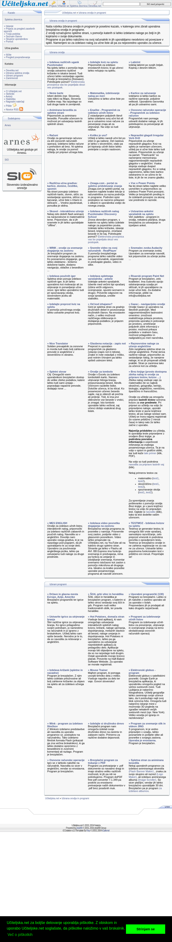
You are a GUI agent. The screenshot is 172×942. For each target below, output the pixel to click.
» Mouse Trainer (98, 670)
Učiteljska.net (69, 12)
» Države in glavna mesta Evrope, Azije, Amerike (62, 595)
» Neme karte (55, 93)
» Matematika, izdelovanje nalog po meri (104, 94)
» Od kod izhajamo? (100, 304)
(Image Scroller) (147, 779)
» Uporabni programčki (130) (146, 594)
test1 (156, 478)
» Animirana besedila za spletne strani (61, 111)
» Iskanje (8, 26)
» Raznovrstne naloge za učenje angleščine (144, 345)
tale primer (150, 453)
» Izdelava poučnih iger (61, 276)
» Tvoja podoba (12, 34)
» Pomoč (8, 41)
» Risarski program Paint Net (146, 276)
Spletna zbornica (13, 19)
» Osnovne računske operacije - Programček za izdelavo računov (147, 113)
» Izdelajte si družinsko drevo (106, 723)
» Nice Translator (57, 343)
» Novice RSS (13, 109)
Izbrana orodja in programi (92, 12)
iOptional (105, 830)
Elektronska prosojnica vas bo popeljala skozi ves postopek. (66, 84)
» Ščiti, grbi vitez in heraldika (105, 594)
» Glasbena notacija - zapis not (107, 343)
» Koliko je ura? (97, 135)
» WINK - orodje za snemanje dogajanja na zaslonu (64, 249)
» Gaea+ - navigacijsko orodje (147, 304)
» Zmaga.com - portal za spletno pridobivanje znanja (105, 184)
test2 (141, 481)
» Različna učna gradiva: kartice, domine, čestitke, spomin (62, 186)
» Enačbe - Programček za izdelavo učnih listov (104, 111)
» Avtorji (8, 96)
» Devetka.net (11, 70)
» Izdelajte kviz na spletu (103, 62)
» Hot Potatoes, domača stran (106, 616)
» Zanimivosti (11, 78)
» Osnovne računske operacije (66, 760)
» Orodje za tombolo (100, 371)
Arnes (8, 125)
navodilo (150, 511)
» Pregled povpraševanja (17, 57)
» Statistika (10, 99)
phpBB (79, 828)
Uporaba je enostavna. (142, 740)
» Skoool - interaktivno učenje (65, 211)
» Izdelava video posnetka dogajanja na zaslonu (104, 524)
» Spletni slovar (56, 371)
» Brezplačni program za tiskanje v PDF (103, 761)
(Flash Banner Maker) (141, 771)
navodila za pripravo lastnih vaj (146, 464)
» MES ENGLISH (57, 523)
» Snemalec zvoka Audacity (145, 247)
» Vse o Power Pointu (142, 183)
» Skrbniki (9, 94)
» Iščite (8, 54)
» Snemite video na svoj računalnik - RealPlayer (102, 249)
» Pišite (10, 106)
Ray (88, 830)
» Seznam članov (13, 36)
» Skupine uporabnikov (16, 39)
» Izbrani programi (13, 75)
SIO (7, 159)
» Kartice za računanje (142, 93)
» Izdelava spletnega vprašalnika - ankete (100, 277)
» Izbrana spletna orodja (16, 73)
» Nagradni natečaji (14, 101)
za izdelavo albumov (145, 789)
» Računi (52, 135)
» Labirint (135, 62)
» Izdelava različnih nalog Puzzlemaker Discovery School (103, 214)
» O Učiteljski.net (13, 91)
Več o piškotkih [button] (20, 935)
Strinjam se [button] (146, 929)
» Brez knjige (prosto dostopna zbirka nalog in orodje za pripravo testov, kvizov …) (148, 374)
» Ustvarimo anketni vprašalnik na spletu (141, 212)
